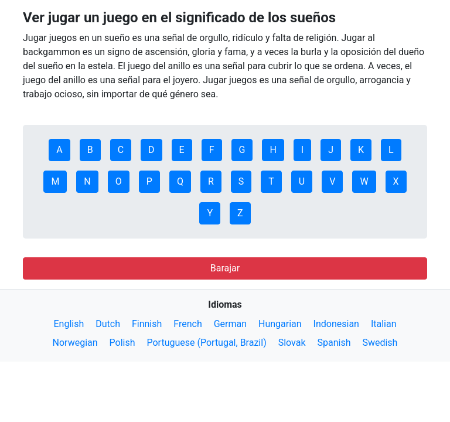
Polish (122, 342)
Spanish (333, 342)
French (187, 323)
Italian (384, 323)
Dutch (108, 323)
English (68, 323)
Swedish (379, 342)
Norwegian (75, 342)
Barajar (225, 268)
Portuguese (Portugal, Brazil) (206, 342)
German (230, 323)
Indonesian (336, 323)
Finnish (147, 323)
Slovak (292, 342)
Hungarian (280, 323)
